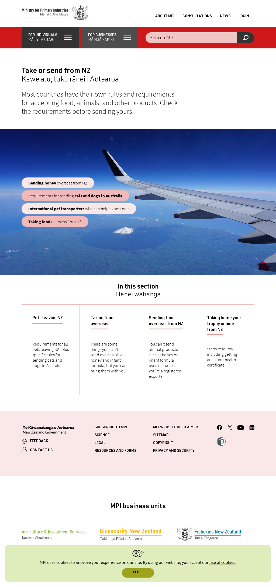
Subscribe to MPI (111, 427)
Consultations (197, 16)
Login (244, 16)
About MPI (164, 16)
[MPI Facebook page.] (219, 428)
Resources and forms (115, 451)
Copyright (163, 443)
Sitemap (160, 435)
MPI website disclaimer (175, 427)
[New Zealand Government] (48, 430)
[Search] (245, 37)
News (225, 16)
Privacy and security (174, 451)
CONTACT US (41, 450)
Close (138, 572)
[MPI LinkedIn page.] (251, 428)
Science (102, 435)
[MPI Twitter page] (230, 428)
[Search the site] (200, 37)
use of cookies (222, 562)
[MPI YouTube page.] (240, 428)
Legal (100, 443)
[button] (50, 37)
